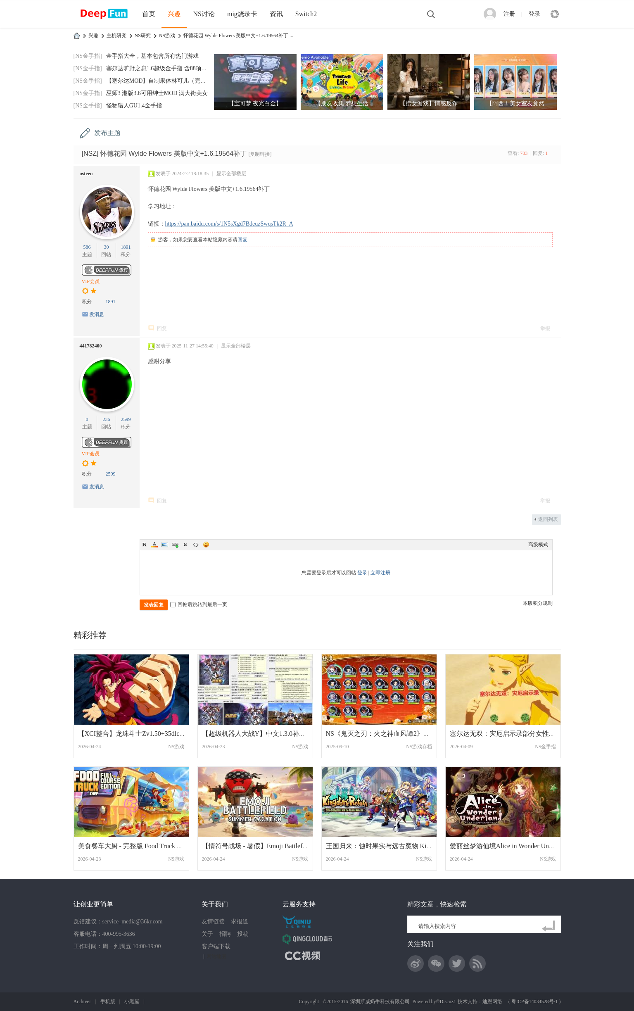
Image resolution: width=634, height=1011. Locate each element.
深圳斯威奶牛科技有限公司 (380, 1001)
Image (165, 544)
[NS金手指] (88, 56)
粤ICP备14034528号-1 (534, 1001)
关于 (207, 934)
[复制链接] (259, 154)
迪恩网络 (492, 1001)
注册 (509, 14)
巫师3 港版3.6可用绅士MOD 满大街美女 (157, 93)
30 (106, 247)
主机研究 (116, 35)
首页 (148, 13)
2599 (126, 419)
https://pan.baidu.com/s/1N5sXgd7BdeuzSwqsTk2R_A (229, 224)
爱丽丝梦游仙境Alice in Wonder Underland (509, 845)
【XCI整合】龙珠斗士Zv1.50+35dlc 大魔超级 (143, 733)
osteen (86, 173)
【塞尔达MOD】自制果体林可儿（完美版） (162, 81)
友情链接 (213, 921)
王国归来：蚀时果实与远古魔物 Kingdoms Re (391, 845)
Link (175, 544)
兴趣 (174, 13)
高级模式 (538, 544)
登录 (534, 14)
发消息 (96, 314)
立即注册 (380, 573)
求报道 (239, 921)
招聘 (225, 934)
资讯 (276, 13)
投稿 (243, 934)
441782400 (91, 346)
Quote (185, 544)
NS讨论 (204, 13)
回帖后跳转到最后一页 (198, 604)
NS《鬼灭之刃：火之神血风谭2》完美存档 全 (392, 733)
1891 (126, 247)
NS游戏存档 (419, 746)
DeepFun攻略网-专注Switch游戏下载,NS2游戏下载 (77, 36)
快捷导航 (555, 14)
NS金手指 (545, 746)
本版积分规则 (538, 603)
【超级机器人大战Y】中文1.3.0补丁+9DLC (264, 733)
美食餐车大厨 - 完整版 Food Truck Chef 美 (138, 845)
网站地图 (216, 956)
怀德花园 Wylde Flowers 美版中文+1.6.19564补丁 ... (238, 35)
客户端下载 (216, 946)
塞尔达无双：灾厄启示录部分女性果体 (506, 733)
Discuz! (447, 1001)
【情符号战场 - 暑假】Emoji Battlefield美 (260, 845)
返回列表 (548, 519)
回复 (242, 240)
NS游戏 (167, 35)
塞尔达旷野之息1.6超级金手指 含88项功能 (159, 68)
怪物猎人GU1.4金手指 (134, 105)
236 (106, 419)
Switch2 (306, 13)
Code (196, 544)
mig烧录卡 (242, 13)
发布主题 (107, 132)
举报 (545, 328)
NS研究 (143, 35)
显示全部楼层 (231, 173)
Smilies (206, 544)
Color (154, 544)
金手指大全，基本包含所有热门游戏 (152, 56)
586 (87, 247)
